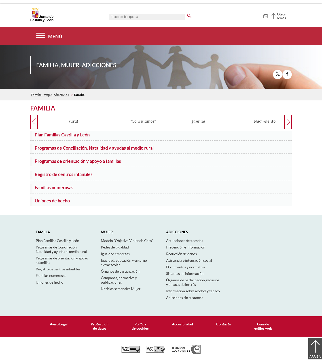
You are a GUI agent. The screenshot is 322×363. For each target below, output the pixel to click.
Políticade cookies (140, 326)
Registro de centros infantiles (58, 269)
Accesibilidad (182, 324)
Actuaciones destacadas (184, 241)
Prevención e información (185, 247)
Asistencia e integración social (189, 260)
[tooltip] (265, 16)
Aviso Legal (59, 324)
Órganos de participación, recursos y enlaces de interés (192, 282)
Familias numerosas (51, 276)
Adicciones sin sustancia (184, 298)
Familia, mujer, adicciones (50, 95)
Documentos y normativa (185, 267)
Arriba (315, 356)
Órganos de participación (120, 271)
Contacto (223, 324)
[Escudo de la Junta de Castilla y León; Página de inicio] (41, 21)
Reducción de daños (181, 254)
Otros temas (281, 16)
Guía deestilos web (263, 326)
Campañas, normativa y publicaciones (119, 280)
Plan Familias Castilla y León (57, 241)
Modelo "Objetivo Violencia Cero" (127, 241)
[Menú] (49, 36)
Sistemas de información (184, 274)
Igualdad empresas (115, 254)
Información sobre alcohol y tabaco (193, 291)
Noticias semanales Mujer (120, 289)
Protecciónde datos (99, 326)
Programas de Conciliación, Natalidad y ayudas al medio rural (61, 249)
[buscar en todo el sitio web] (189, 15)
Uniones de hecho (49, 282)
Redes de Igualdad (115, 247)
